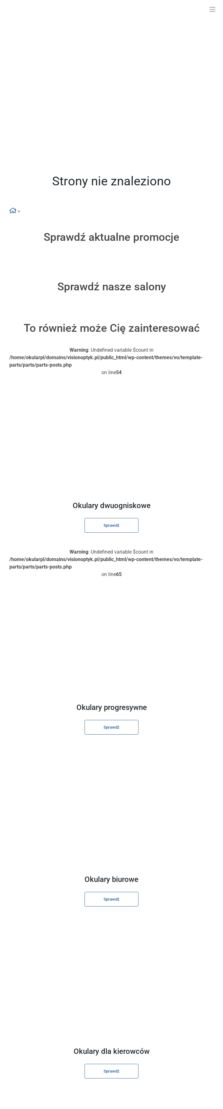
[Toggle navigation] (212, 9)
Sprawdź (111, 525)
